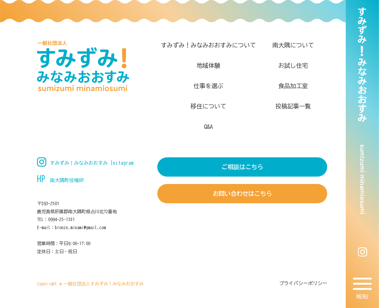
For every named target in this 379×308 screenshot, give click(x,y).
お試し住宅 (293, 65)
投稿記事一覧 (293, 106)
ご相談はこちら (242, 167)
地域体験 (208, 65)
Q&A (208, 127)
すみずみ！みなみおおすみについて (208, 45)
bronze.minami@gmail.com (80, 227)
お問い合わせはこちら (242, 194)
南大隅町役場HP (67, 180)
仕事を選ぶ (208, 86)
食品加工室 (293, 86)
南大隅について (293, 45)
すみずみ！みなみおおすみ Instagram (92, 163)
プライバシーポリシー (303, 283)
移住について (208, 106)
